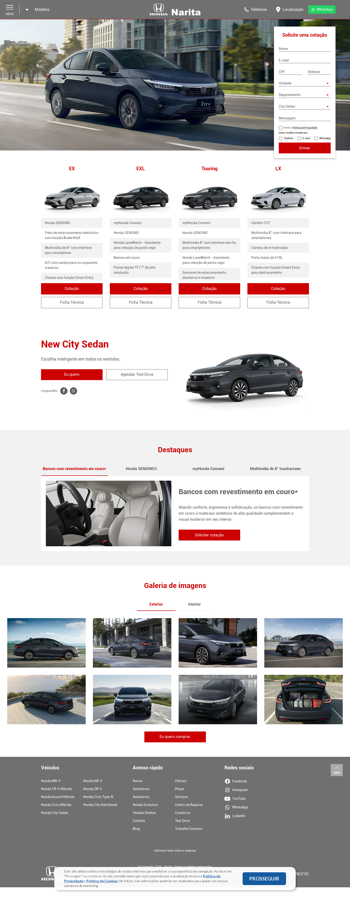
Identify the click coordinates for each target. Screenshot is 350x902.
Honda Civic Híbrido (56, 805)
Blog (136, 829)
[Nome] (305, 49)
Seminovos (141, 789)
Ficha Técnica (72, 302)
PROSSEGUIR (264, 879)
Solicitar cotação (209, 535)
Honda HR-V (92, 781)
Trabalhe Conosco (188, 829)
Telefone (288, 138)
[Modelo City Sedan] (305, 106)
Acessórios (141, 797)
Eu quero (71, 374)
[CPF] (290, 72)
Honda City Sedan (54, 813)
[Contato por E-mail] (299, 138)
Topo (337, 770)
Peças (179, 789)
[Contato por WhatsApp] (316, 138)
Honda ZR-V (92, 789)
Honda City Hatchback (100, 805)
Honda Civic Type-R (98, 797)
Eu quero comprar (175, 737)
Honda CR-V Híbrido (56, 789)
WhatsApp (325, 138)
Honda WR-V (51, 781)
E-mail (306, 138)
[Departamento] (305, 95)
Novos (137, 781)
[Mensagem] (305, 118)
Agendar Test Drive (137, 374)
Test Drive (182, 821)
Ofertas (180, 781)
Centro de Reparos (189, 805)
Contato (139, 821)
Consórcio (182, 813)
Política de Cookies (102, 882)
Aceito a (300, 127)
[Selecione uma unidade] (305, 83)
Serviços (181, 797)
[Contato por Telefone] (280, 138)
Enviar (304, 148)
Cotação (72, 288)
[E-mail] (305, 60)
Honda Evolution (145, 805)
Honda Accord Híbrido (58, 797)
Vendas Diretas (144, 813)
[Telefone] (319, 72)
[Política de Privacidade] (280, 128)
